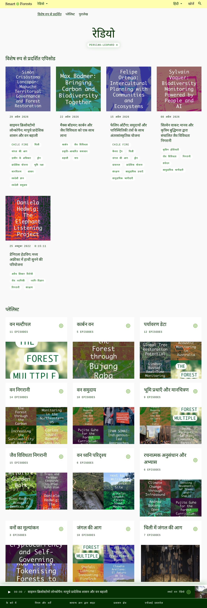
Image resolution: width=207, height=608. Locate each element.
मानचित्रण (17, 171)
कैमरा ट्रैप (117, 151)
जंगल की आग (19, 151)
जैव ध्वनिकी (18, 280)
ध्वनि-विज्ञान (37, 280)
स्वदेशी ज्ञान (18, 178)
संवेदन (166, 163)
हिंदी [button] (176, 4)
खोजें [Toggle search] (194, 4)
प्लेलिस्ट (70, 14)
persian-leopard (103, 45)
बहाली (65, 158)
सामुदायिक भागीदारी (122, 178)
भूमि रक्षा (39, 165)
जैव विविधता (81, 144)
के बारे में (11, 603)
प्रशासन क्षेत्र (120, 603)
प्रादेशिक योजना (20, 165)
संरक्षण (116, 171)
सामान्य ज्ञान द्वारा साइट (82, 603)
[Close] (117, 45)
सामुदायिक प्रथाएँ (134, 171)
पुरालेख (83, 14)
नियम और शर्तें (43, 603)
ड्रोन (39, 158)
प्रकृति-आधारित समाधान (75, 151)
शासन (31, 171)
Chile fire (20, 144)
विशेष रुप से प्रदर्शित (50, 14)
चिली (37, 144)
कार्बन (65, 144)
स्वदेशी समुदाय (19, 185)
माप (76, 158)
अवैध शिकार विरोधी (22, 274)
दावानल (116, 165)
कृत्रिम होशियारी (171, 149)
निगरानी (187, 156)
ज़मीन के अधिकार (21, 158)
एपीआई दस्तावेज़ (154, 603)
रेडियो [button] (41, 4)
